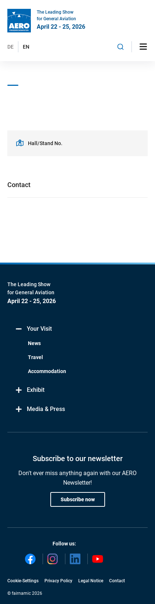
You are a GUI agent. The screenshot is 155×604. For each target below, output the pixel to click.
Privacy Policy (58, 580)
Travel (35, 357)
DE (10, 47)
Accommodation (47, 371)
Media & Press (40, 409)
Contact (117, 580)
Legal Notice (90, 580)
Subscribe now (78, 499)
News (34, 343)
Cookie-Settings (23, 580)
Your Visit (33, 329)
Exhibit (29, 390)
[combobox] (120, 46)
